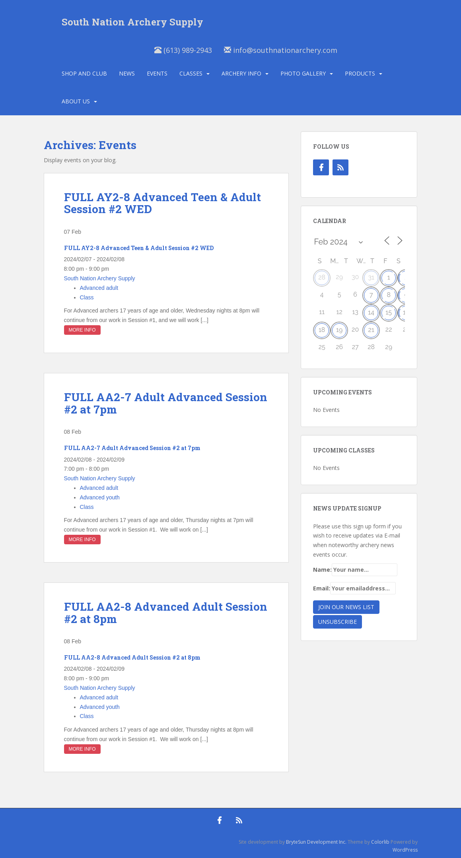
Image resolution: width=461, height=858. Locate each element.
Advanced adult (99, 288)
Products (360, 73)
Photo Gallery (303, 73)
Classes (190, 73)
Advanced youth (100, 497)
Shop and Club (84, 73)
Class (87, 297)
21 (371, 330)
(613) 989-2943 (183, 50)
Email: (354, 588)
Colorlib (380, 842)
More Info (82, 330)
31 (371, 277)
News (127, 73)
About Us (76, 101)
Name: (355, 569)
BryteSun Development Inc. (316, 842)
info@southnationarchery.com (280, 50)
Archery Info (241, 73)
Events (157, 73)
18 (322, 330)
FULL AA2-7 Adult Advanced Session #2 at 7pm (165, 403)
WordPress (405, 849)
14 (371, 312)
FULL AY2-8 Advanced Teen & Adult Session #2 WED (162, 203)
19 (339, 330)
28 (321, 277)
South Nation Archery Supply (132, 22)
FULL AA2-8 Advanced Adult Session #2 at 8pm (165, 612)
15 (388, 312)
